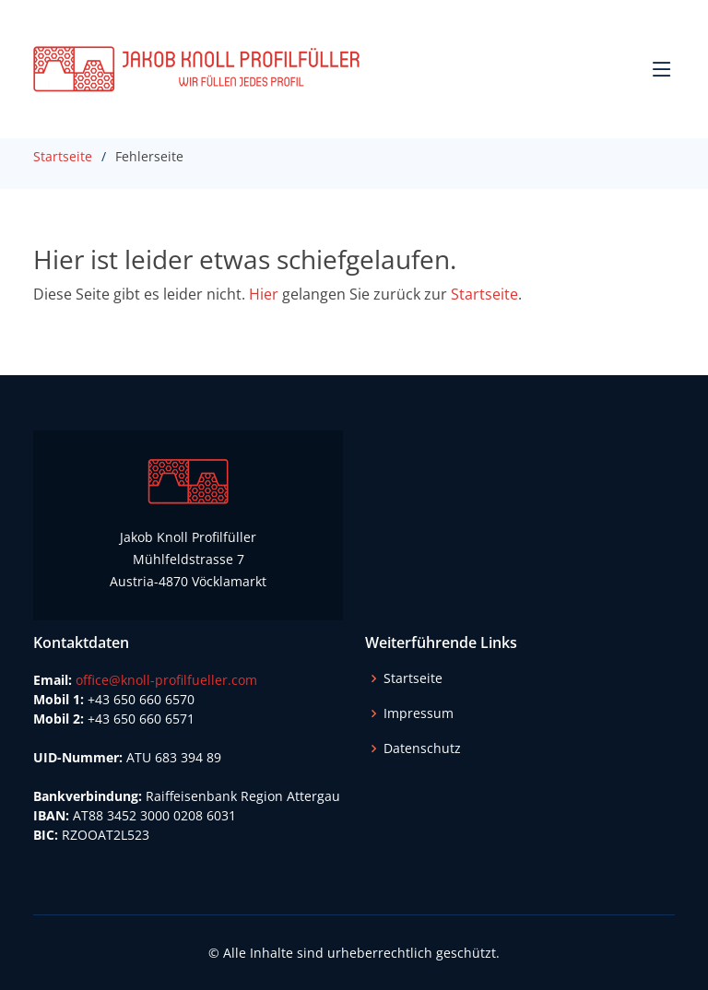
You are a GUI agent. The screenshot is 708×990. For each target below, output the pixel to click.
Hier (263, 294)
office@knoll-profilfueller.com (166, 680)
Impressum (419, 713)
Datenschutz (422, 748)
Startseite (62, 156)
